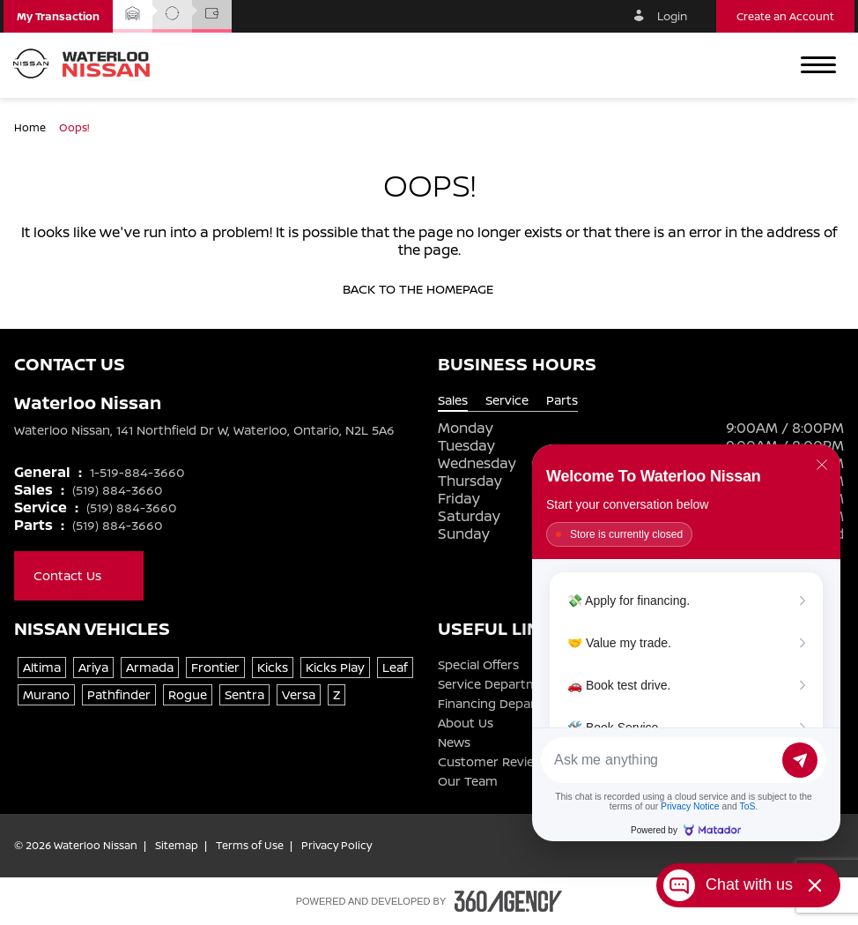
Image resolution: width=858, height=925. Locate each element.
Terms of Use (250, 846)
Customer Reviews (494, 762)
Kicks (272, 667)
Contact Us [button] (78, 575)
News (454, 742)
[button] (58, 16)
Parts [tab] (562, 400)
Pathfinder (119, 694)
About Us (465, 723)
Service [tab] (507, 400)
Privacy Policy (336, 846)
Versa (298, 694)
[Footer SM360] (508, 901)
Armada (150, 667)
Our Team (468, 781)
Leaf (395, 667)
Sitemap (176, 846)
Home (31, 127)
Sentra (244, 694)
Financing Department (505, 704)
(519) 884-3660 (117, 489)
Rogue (187, 694)
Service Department (498, 684)
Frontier (215, 667)
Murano (46, 694)
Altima (42, 667)
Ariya (93, 667)
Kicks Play (335, 667)
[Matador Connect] (686, 642)
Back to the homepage (429, 289)
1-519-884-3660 (137, 472)
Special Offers (478, 665)
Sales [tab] (453, 400)
